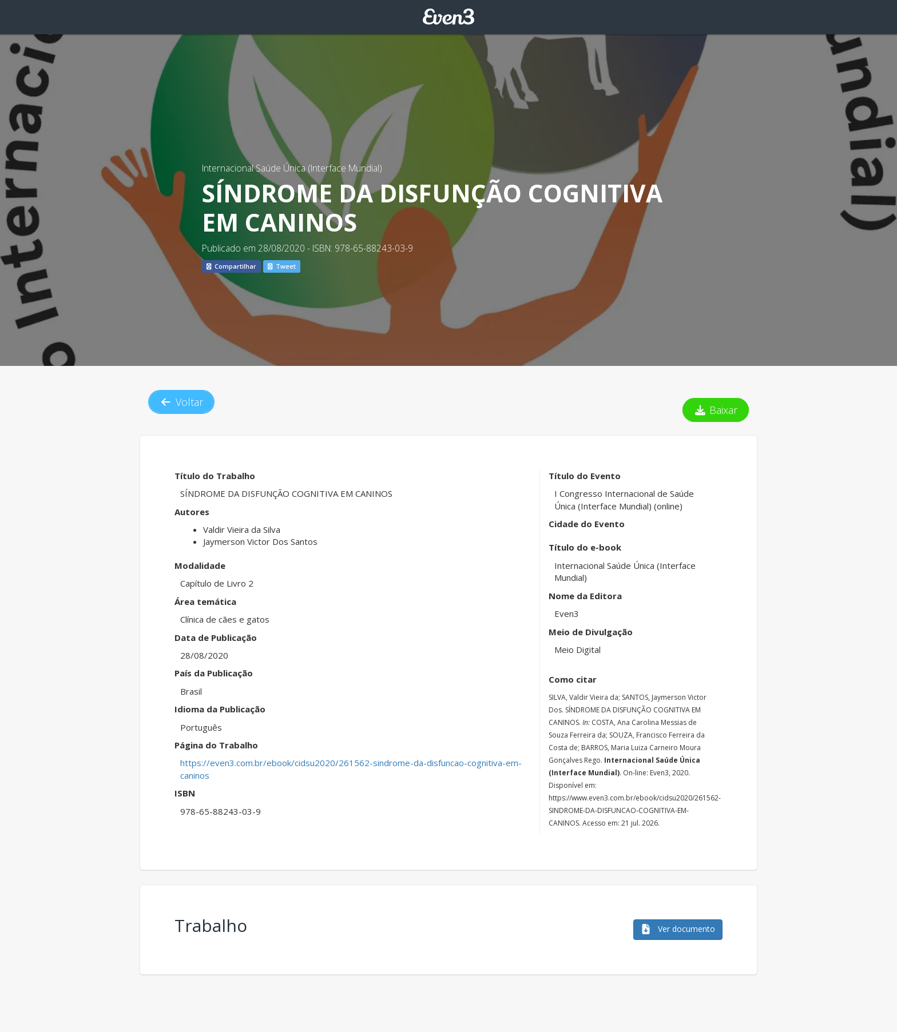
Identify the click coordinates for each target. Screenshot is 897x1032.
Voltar (181, 402)
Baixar (716, 410)
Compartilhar (231, 266)
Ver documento (678, 928)
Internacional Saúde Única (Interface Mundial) (292, 168)
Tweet (282, 266)
